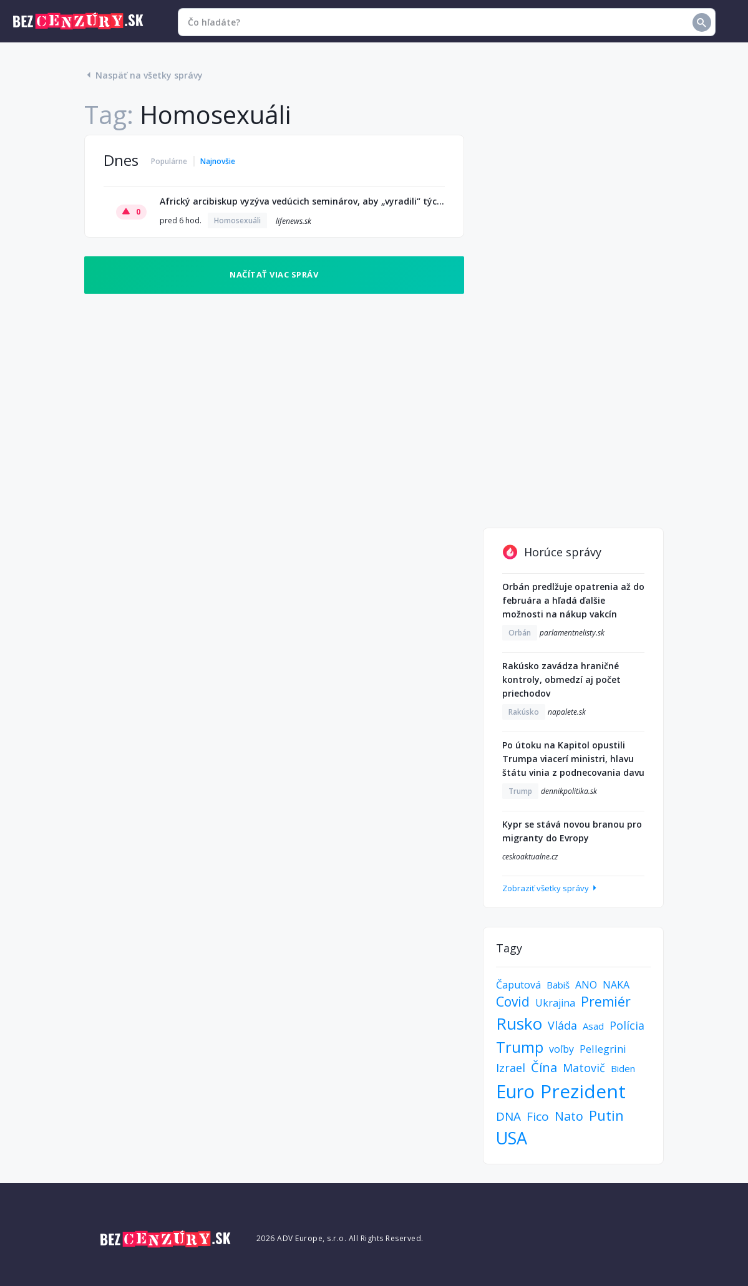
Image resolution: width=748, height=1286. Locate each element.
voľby (561, 1049)
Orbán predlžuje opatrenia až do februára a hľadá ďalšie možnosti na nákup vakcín (573, 600)
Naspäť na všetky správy (143, 75)
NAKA (616, 985)
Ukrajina (555, 1003)
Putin (606, 1115)
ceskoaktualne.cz (530, 856)
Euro (515, 1091)
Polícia (627, 1025)
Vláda (562, 1025)
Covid (513, 1001)
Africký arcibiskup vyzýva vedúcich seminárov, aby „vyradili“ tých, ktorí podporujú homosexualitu (302, 201)
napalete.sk (567, 712)
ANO (586, 985)
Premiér (606, 1001)
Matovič (584, 1067)
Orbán (519, 632)
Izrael (510, 1067)
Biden (623, 1068)
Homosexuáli (237, 220)
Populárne (169, 161)
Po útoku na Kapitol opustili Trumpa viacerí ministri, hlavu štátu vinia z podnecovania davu (573, 758)
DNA (508, 1116)
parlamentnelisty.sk (572, 632)
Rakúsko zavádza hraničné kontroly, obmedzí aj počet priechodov (561, 679)
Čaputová (518, 985)
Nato (569, 1116)
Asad (593, 1026)
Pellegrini (603, 1049)
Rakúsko (523, 712)
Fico (538, 1116)
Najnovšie (217, 161)
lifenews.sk (293, 221)
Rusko (519, 1023)
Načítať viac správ (274, 274)
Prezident (583, 1091)
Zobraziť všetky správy (550, 888)
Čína (544, 1067)
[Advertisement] (573, 322)
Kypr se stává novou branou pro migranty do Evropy (572, 831)
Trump (520, 791)
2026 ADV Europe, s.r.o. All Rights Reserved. (340, 1238)
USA (511, 1137)
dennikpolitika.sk (569, 791)
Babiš (558, 985)
